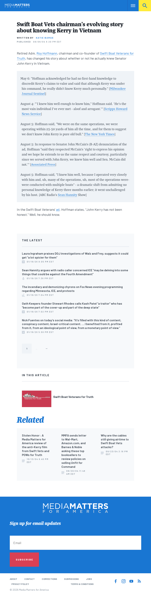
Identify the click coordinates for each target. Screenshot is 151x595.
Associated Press (43, 164)
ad (58, 209)
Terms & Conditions (82, 584)
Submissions (71, 579)
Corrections (49, 579)
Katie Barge (45, 37)
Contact (29, 579)
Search (145, 6)
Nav (131, 6)
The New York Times (99, 134)
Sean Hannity (67, 195)
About (13, 579)
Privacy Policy (20, 584)
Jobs (89, 579)
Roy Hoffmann (47, 53)
